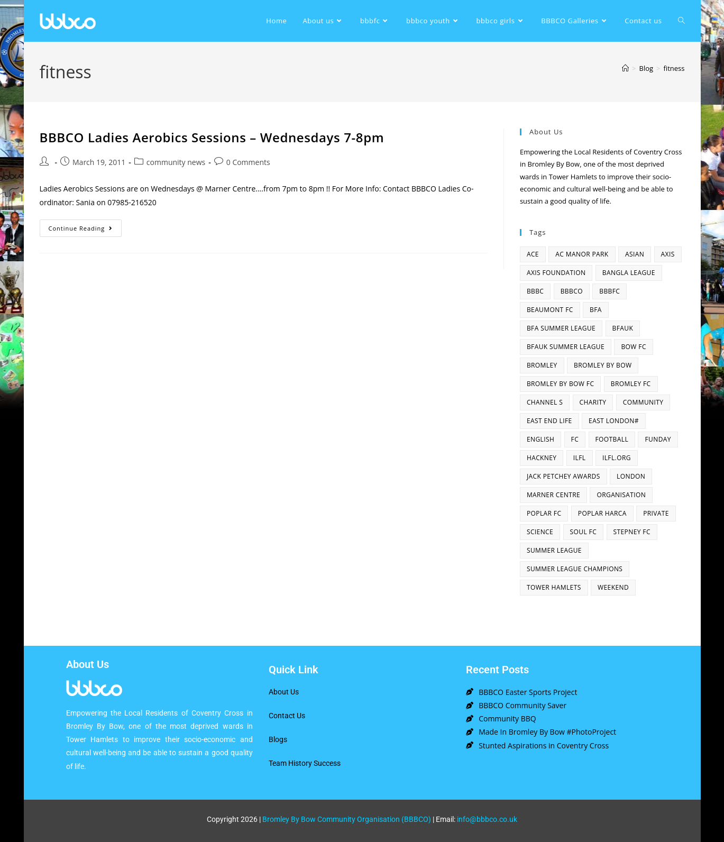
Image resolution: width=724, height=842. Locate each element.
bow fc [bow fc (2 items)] (633, 346)
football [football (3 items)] (612, 439)
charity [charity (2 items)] (593, 402)
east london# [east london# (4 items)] (614, 420)
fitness (674, 68)
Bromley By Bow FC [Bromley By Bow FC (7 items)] (560, 383)
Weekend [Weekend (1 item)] (613, 587)
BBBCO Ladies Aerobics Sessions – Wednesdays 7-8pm (212, 137)
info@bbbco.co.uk (487, 819)
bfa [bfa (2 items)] (596, 309)
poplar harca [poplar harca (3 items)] (602, 513)
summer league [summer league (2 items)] (554, 550)
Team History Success (305, 763)
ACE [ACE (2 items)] (533, 254)
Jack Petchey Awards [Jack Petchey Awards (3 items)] (563, 476)
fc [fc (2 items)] (575, 439)
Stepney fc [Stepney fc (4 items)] (631, 531)
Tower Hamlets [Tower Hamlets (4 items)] (554, 587)
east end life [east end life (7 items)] (549, 420)
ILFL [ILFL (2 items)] (579, 457)
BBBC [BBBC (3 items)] (535, 291)
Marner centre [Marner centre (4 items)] (553, 494)
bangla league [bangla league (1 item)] (628, 272)
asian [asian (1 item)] (634, 254)
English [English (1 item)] (540, 439)
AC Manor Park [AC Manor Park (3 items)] (581, 254)
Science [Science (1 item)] (540, 531)
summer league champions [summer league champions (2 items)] (574, 568)
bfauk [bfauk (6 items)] (623, 328)
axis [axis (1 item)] (668, 254)
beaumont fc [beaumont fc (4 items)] (550, 309)
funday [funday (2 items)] (658, 439)
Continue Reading (85, 225)
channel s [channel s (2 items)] (545, 402)
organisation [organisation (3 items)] (621, 494)
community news (175, 162)
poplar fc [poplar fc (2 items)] (544, 513)
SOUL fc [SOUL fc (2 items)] (583, 531)
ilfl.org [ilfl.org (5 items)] (616, 457)
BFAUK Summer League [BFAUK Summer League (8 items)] (565, 346)
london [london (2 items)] (631, 476)
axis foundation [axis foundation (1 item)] (556, 272)
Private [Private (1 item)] (656, 513)
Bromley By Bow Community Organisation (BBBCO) (346, 819)
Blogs (278, 739)
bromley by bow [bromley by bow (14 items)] (602, 365)
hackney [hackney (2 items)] (542, 457)
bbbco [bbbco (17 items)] (572, 291)
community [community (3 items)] (643, 402)
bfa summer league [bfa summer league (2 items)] (561, 328)
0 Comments (248, 162)
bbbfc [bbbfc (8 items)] (609, 291)
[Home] (625, 68)
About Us (284, 692)
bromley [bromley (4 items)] (542, 365)
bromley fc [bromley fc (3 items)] (631, 383)
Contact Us (287, 715)
